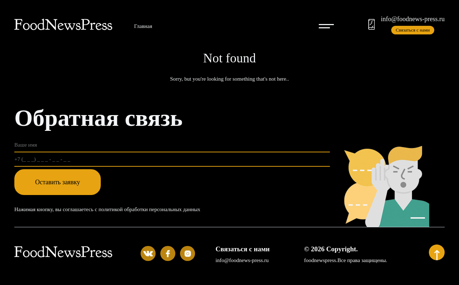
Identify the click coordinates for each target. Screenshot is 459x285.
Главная (143, 26)
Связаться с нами (413, 30)
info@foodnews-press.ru (413, 19)
